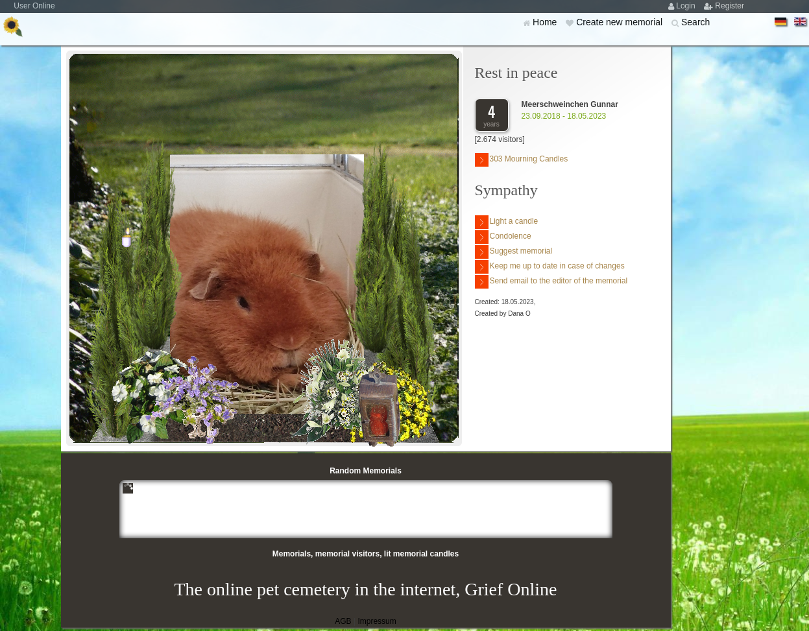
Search (695, 22)
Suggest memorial (514, 252)
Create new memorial (620, 22)
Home (546, 22)
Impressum (376, 621)
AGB (343, 621)
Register (729, 5)
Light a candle (506, 222)
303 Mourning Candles (521, 160)
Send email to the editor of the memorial (551, 282)
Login (686, 5)
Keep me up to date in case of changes (550, 267)
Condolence (503, 237)
